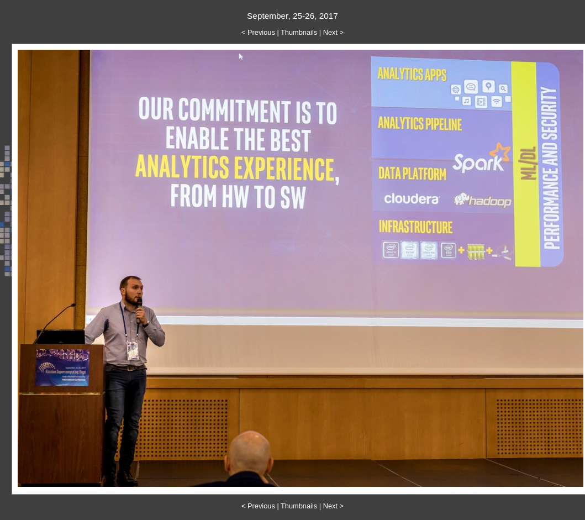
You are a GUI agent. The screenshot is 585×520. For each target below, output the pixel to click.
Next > (333, 32)
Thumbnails (299, 32)
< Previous (258, 32)
